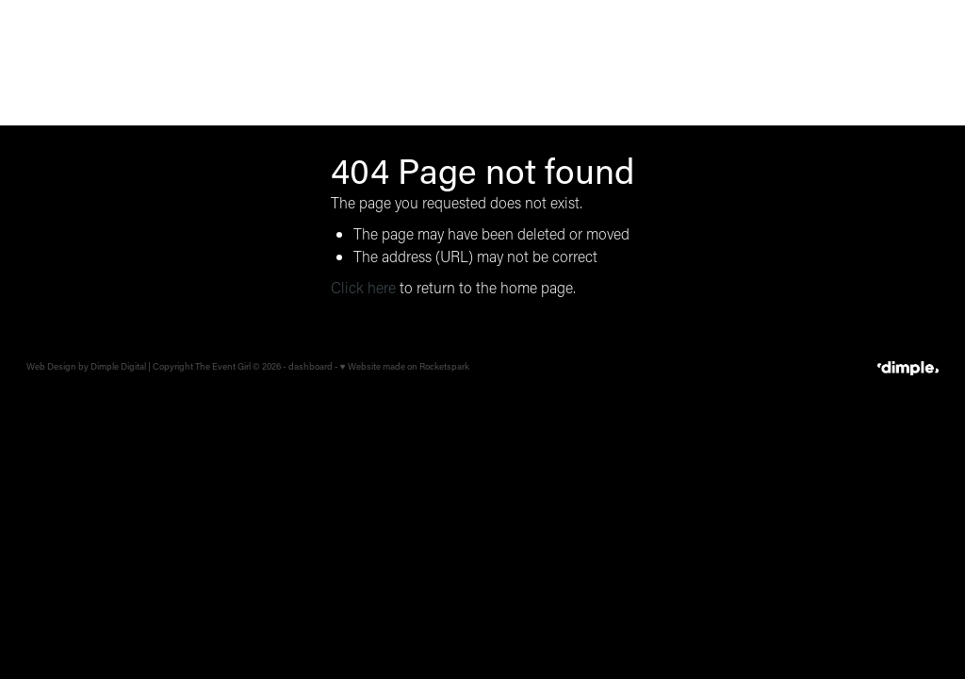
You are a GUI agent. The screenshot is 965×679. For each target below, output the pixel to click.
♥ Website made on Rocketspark (404, 366)
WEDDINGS (447, 61)
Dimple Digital (118, 366)
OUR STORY (783, 61)
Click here (363, 287)
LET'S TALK (896, 62)
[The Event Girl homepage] (117, 62)
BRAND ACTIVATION (665, 61)
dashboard (310, 366)
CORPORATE (544, 61)
